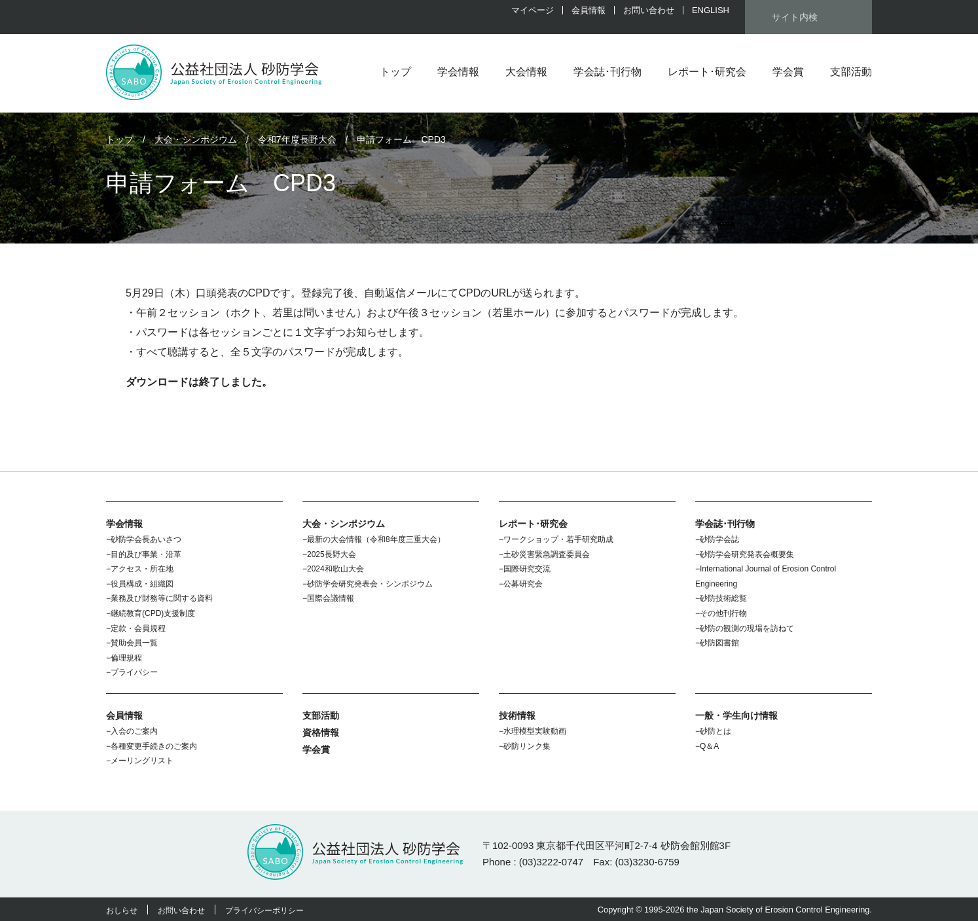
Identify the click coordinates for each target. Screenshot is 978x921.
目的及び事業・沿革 (146, 554)
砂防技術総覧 (723, 598)
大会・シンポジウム (343, 523)
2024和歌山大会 (335, 568)
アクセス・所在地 (142, 568)
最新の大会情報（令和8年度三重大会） (376, 539)
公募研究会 (523, 583)
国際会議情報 (330, 598)
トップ (395, 71)
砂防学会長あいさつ (146, 539)
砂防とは (715, 731)
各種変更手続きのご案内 (154, 746)
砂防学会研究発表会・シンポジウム (370, 583)
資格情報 (320, 732)
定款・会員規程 (138, 628)
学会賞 (788, 71)
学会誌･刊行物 (607, 71)
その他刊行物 (723, 613)
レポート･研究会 (707, 71)
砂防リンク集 (527, 746)
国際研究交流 (527, 568)
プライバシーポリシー (264, 910)
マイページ (532, 10)
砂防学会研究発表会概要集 (747, 554)
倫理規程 (126, 657)
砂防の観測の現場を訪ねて (747, 628)
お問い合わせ (648, 10)
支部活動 (851, 71)
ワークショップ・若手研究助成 (558, 539)
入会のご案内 (134, 731)
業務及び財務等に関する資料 (162, 598)
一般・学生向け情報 (736, 715)
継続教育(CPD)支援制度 (153, 613)
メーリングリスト (142, 760)
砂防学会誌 (719, 539)
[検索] (795, 17)
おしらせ (121, 910)
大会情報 (526, 71)
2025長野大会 (331, 554)
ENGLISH (710, 10)
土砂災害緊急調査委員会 (546, 554)
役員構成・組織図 (142, 583)
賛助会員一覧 (134, 642)
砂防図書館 (719, 642)
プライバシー (134, 672)
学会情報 (458, 71)
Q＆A (709, 746)
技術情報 (517, 715)
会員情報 (588, 10)
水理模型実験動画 (534, 731)
